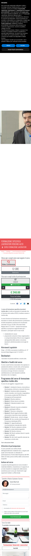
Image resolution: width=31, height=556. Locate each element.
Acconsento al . (14, 508)
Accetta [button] (23, 45)
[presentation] (3, 287)
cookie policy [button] (25, 12)
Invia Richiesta (15, 517)
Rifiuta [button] (8, 45)
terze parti (27, 13)
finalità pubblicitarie (6, 23)
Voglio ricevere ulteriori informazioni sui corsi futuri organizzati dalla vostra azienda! (16, 512)
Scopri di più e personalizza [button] (15, 49)
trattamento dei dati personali (18, 508)
